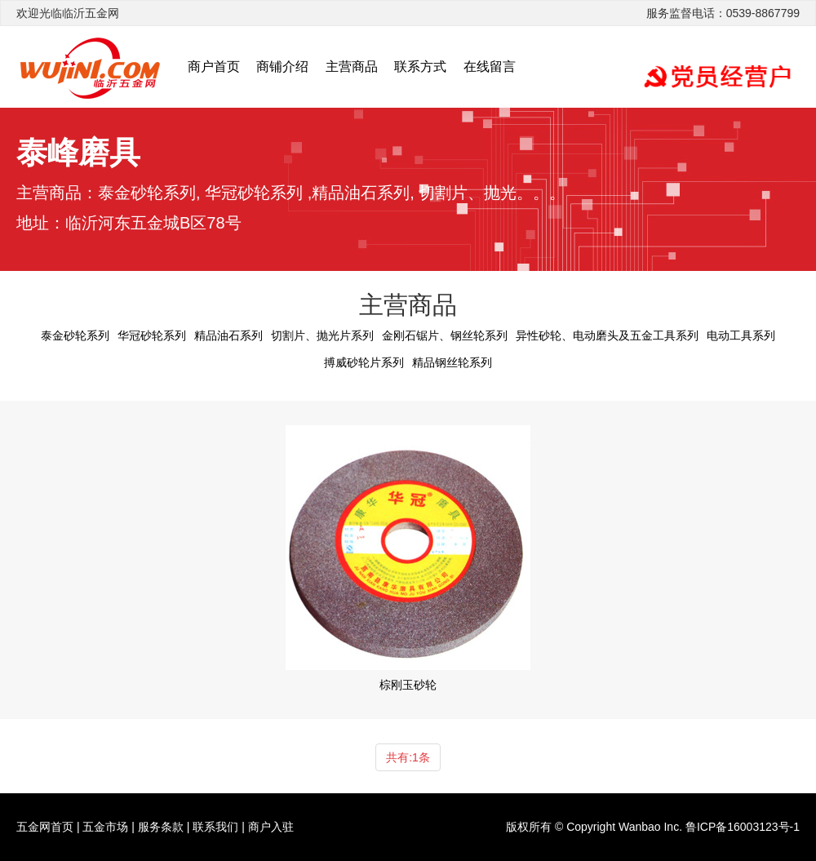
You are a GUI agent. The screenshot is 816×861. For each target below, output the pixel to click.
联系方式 (420, 66)
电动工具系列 (741, 335)
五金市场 (105, 826)
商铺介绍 (282, 66)
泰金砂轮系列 (75, 335)
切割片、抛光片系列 (322, 335)
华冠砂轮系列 (152, 335)
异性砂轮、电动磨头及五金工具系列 (607, 335)
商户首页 (214, 66)
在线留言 (489, 66)
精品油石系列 (228, 335)
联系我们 (215, 826)
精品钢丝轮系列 (452, 362)
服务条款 (161, 826)
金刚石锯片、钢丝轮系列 (445, 335)
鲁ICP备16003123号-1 (742, 826)
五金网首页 (44, 826)
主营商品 (352, 66)
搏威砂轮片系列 (364, 362)
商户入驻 (271, 826)
